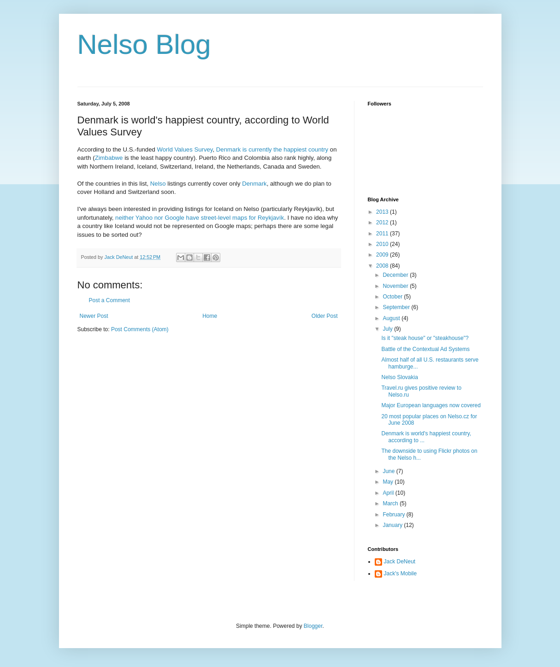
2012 (383, 222)
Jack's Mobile (400, 573)
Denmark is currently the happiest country (272, 149)
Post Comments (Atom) (140, 329)
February (394, 514)
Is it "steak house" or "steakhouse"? (424, 338)
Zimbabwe (109, 157)
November (396, 286)
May (389, 482)
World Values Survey (185, 149)
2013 (383, 212)
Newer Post (94, 316)
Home (209, 316)
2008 (383, 266)
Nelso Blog (144, 44)
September (397, 307)
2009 (383, 255)
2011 (383, 233)
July (388, 329)
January (393, 525)
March (391, 503)
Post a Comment (109, 300)
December (396, 275)
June (389, 471)
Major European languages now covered (430, 405)
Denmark (254, 183)
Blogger (313, 626)
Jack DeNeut (400, 561)
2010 (383, 244)
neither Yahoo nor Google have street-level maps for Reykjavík (199, 217)
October (393, 296)
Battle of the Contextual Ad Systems (425, 349)
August (392, 318)
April (389, 493)
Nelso (158, 183)
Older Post (325, 316)
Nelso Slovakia (399, 377)
